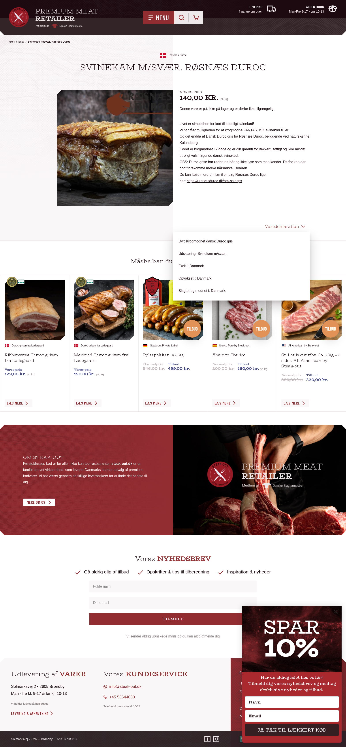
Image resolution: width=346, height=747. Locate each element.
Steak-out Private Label (164, 345)
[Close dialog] (336, 611)
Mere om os (36, 502)
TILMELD (173, 619)
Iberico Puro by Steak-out (234, 345)
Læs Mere (15, 403)
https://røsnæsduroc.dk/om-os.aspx (214, 181)
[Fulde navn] (173, 586)
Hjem (12, 41)
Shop (21, 41)
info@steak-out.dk (125, 686)
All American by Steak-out (303, 345)
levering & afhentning (32, 713)
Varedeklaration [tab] (282, 226)
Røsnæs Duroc (178, 55)
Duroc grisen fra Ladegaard (28, 345)
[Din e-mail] (173, 603)
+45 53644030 (122, 697)
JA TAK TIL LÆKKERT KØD (292, 729)
